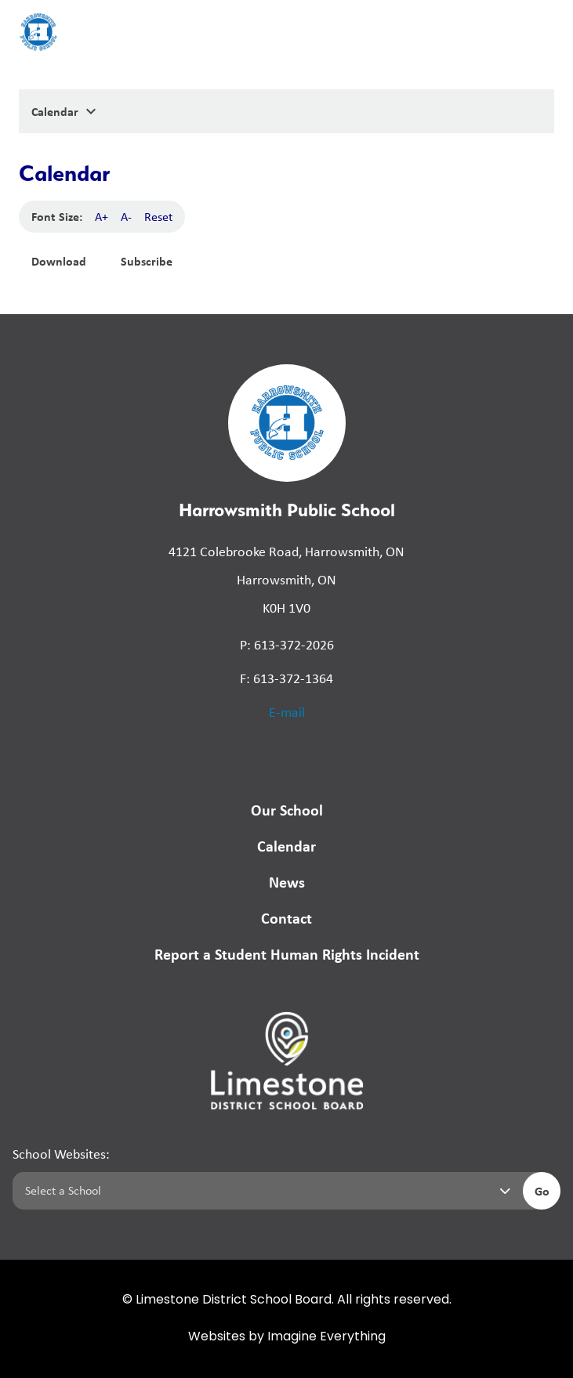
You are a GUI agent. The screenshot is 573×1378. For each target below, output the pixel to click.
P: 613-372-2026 (287, 644)
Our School (287, 809)
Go (542, 1190)
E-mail (287, 712)
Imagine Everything (326, 1337)
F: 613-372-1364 (286, 678)
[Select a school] (264, 1191)
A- (126, 216)
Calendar (286, 845)
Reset (158, 216)
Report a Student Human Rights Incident (286, 953)
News (287, 881)
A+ (101, 216)
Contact (286, 917)
